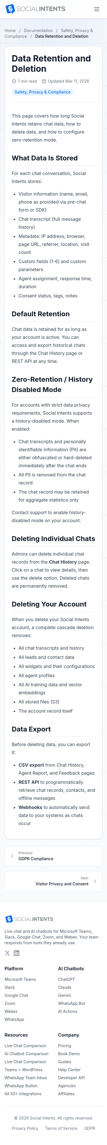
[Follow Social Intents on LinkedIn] (16, 953)
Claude (65, 987)
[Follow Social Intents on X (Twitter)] (7, 953)
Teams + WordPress (24, 1069)
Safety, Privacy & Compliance (42, 92)
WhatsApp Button (21, 1085)
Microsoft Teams (20, 979)
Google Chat (16, 995)
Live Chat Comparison (25, 1045)
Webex (11, 1011)
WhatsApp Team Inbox (26, 1077)
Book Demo (69, 1053)
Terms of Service (61, 1128)
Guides (64, 1061)
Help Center (69, 1069)
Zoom (10, 1003)
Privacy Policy (25, 1128)
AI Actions (67, 1011)
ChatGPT (66, 979)
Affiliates (66, 1093)
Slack (10, 987)
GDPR (89, 1128)
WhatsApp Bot (71, 1003)
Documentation (38, 30)
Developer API (71, 1077)
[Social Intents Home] (35, 9)
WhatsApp (14, 1019)
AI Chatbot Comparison (27, 1053)
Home (10, 30)
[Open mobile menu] (96, 9)
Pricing (64, 1045)
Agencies (67, 1085)
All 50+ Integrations (23, 1093)
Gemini (64, 995)
